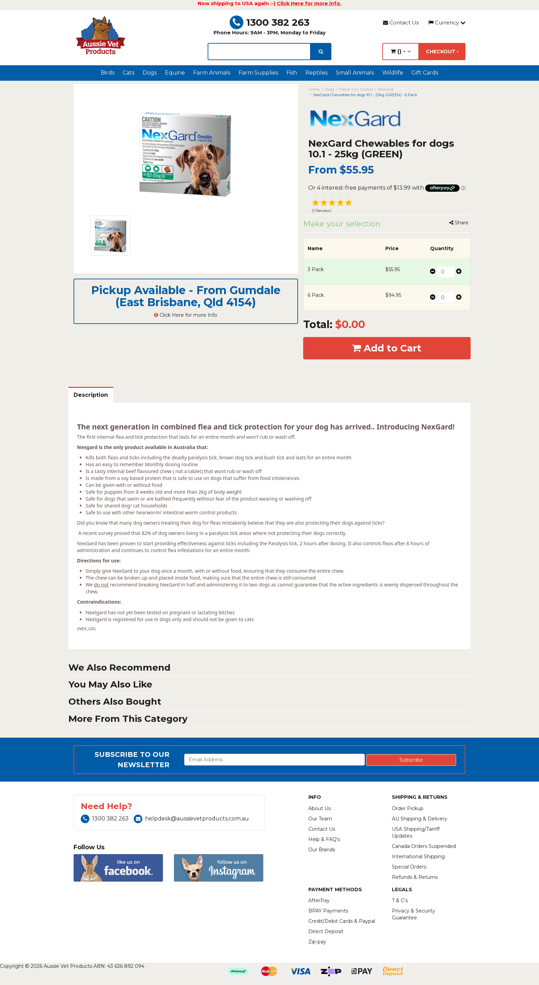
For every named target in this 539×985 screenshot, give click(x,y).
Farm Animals (211, 72)
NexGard (386, 89)
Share (459, 223)
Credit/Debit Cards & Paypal (341, 921)
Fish (291, 72)
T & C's (400, 900)
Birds (107, 72)
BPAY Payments (328, 911)
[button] (387, 207)
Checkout (442, 51)
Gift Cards (424, 72)
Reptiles (316, 72)
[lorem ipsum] (259, 51)
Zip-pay (317, 942)
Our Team (320, 819)
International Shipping (418, 856)
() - (400, 51)
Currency (446, 22)
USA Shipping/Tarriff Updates (416, 832)
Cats (128, 72)
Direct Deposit (325, 931)
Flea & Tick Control (356, 89)
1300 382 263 (269, 22)
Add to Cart (386, 348)
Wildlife (392, 72)
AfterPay (319, 900)
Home (313, 89)
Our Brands (321, 850)
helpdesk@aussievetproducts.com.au (191, 818)
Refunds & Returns (415, 877)
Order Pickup (408, 808)
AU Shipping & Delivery (419, 819)
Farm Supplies (258, 72)
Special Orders (409, 867)
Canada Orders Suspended (424, 846)
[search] (320, 51)
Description (91, 395)
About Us (319, 808)
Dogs (150, 72)
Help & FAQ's (324, 839)
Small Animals (355, 72)
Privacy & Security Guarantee (413, 914)
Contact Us (401, 22)
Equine (175, 72)
